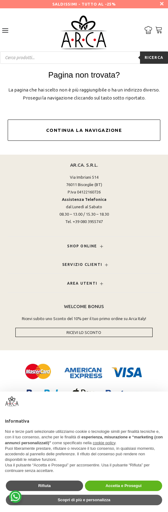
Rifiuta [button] (44, 485)
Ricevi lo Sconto (83, 332)
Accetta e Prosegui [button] (124, 485)
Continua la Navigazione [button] (84, 130)
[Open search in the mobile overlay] (84, 57)
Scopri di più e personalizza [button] (84, 500)
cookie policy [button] (104, 443)
